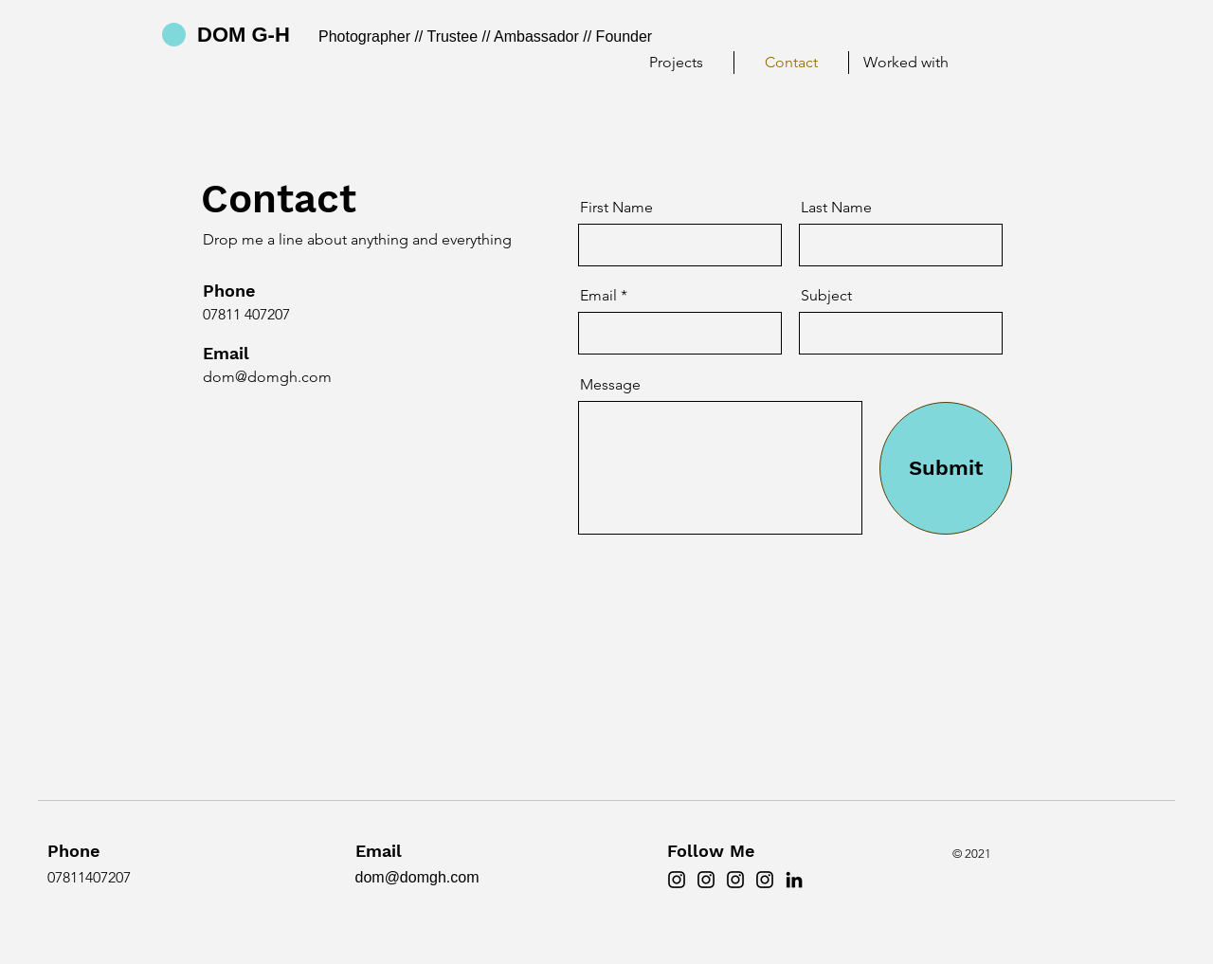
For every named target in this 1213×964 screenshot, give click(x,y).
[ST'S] (764, 879)
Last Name (836, 207)
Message (610, 384)
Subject (826, 295)
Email (598, 295)
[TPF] (735, 879)
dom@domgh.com (267, 377)
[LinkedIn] (794, 879)
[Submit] (945, 468)
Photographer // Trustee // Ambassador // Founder (485, 36)
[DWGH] (706, 879)
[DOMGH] (676, 879)
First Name (616, 207)
